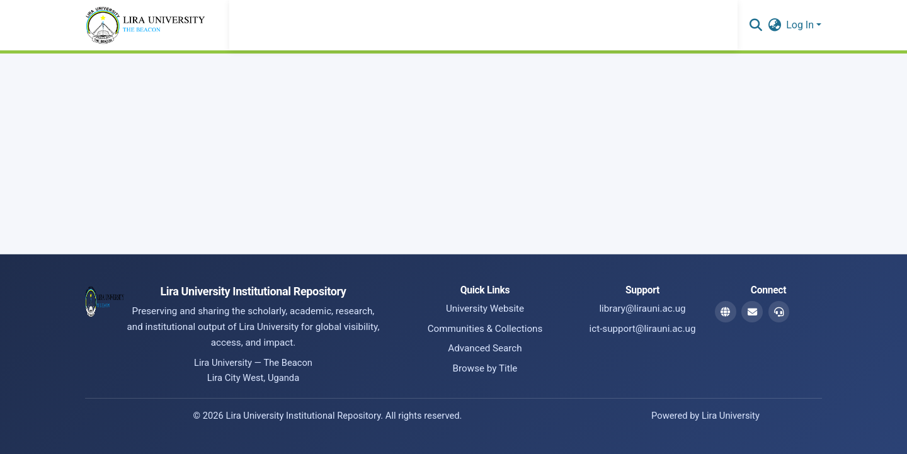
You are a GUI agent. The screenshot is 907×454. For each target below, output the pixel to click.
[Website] (725, 311)
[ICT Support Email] (779, 311)
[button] (755, 25)
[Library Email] (752, 311)
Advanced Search (485, 348)
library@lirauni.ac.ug (642, 308)
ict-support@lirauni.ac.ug (643, 328)
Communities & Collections (485, 328)
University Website (485, 308)
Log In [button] (801, 25)
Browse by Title (485, 368)
